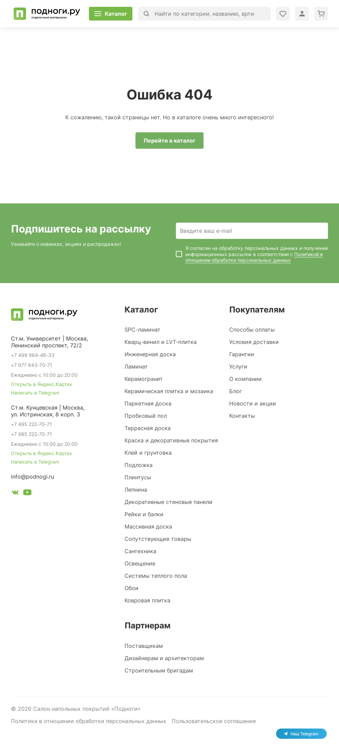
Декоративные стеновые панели (168, 501)
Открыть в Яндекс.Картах (41, 384)
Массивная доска (148, 526)
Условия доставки (254, 341)
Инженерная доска (150, 354)
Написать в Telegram (35, 393)
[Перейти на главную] (47, 13)
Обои (132, 588)
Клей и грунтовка (148, 452)
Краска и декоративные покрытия (171, 440)
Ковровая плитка (147, 600)
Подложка (139, 465)
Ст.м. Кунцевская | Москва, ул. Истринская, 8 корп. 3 (47, 411)
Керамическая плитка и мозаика (169, 391)
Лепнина (136, 489)
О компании (245, 378)
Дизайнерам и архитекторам (164, 658)
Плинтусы (138, 477)
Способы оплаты (252, 329)
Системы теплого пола (156, 575)
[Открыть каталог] (110, 14)
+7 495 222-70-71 (31, 424)
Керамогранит (144, 378)
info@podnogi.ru (32, 476)
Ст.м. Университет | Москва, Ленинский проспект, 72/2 (49, 342)
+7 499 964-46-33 (32, 355)
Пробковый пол (146, 415)
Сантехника (140, 551)
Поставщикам (144, 645)
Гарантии (241, 354)
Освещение (140, 563)
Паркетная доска (148, 403)
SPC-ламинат (142, 329)
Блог (235, 391)
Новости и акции (252, 403)
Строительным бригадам (159, 670)
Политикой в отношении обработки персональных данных (254, 257)
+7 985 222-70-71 (31, 434)
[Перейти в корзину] (321, 14)
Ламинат (136, 366)
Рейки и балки (144, 514)
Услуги (238, 366)
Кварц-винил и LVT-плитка (161, 341)
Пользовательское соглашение (214, 721)
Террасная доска (148, 428)
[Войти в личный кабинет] (283, 14)
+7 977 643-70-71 (31, 365)
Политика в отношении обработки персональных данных (88, 721)
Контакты (242, 415)
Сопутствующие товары (158, 538)
